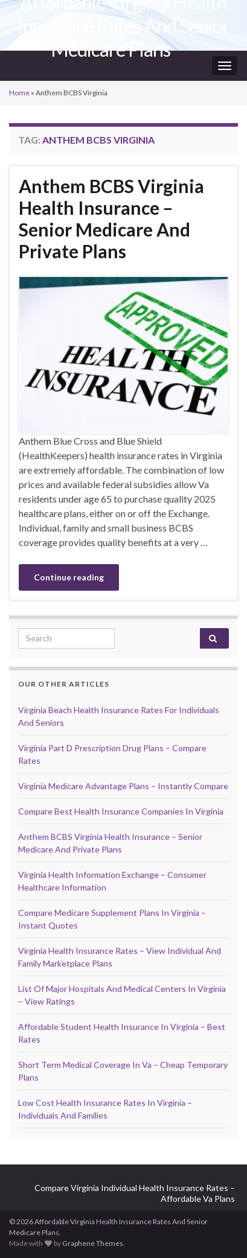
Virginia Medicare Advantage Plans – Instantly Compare (123, 786)
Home (19, 92)
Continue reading (69, 577)
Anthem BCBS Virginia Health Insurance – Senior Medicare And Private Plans (111, 218)
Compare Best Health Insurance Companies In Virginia (120, 811)
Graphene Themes (92, 1243)
